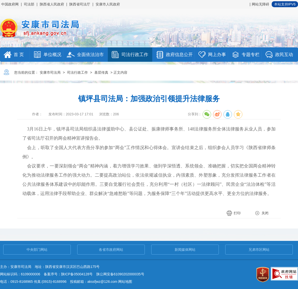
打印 (237, 213)
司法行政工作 (77, 72)
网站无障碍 (260, 4)
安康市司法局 (50, 72)
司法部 (29, 4)
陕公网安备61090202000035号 (120, 274)
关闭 (264, 213)
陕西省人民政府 (52, 4)
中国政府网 (10, 4)
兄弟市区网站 (259, 250)
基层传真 (101, 72)
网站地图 (125, 282)
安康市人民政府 (108, 4)
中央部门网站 (37, 250)
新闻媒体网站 (185, 250)
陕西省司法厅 (79, 4)
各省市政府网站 (111, 250)
